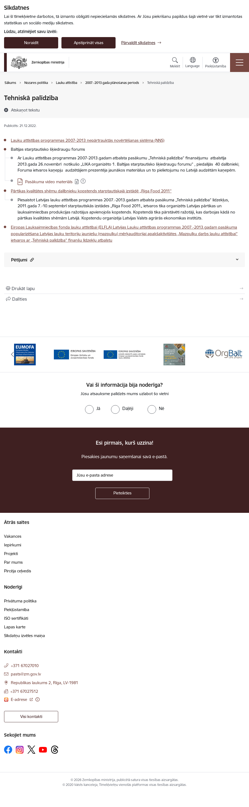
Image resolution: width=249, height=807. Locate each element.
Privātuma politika (20, 600)
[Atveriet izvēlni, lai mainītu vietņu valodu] (192, 63)
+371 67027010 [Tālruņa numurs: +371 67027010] (25, 665)
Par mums (13, 562)
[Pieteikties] (122, 493)
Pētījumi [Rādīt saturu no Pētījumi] (22, 260)
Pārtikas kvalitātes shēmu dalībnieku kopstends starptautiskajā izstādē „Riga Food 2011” (91, 190)
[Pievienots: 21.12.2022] (83, 181)
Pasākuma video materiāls (49, 181)
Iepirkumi (12, 544)
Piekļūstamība (16, 609)
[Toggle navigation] (239, 62)
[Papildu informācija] (37, 699)
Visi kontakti (31, 716)
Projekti (11, 553)
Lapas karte (14, 626)
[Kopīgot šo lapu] (124, 299)
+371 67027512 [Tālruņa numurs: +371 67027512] (24, 691)
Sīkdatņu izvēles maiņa (24, 635)
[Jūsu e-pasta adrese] (122, 475)
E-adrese (19, 699)
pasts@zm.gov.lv (26, 674)
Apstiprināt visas (88, 42)
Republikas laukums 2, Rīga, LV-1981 (44, 682)
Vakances (12, 536)
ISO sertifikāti (16, 618)
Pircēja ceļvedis (17, 570)
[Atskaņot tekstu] (25, 110)
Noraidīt (31, 42)
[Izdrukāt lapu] (124, 288)
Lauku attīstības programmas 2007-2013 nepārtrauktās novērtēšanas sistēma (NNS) (87, 140)
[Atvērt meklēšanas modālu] (175, 63)
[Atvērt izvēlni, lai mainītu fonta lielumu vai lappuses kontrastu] (215, 63)
